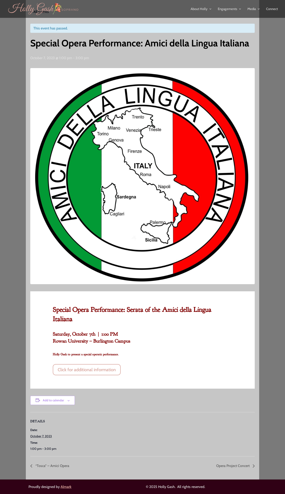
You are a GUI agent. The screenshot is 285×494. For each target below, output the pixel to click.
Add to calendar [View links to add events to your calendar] (53, 400)
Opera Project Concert (233, 466)
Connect (272, 9)
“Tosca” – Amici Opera (52, 466)
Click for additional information (87, 369)
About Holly (199, 9)
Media (251, 9)
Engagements (227, 9)
